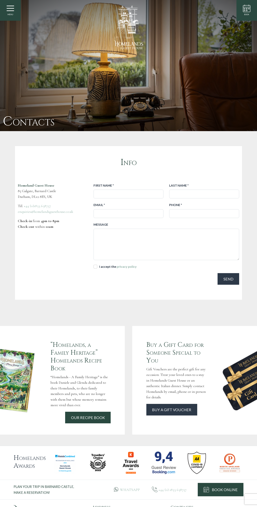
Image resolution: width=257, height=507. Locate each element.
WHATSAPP (130, 490)
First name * (104, 185)
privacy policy (127, 266)
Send (228, 279)
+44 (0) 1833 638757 (172, 490)
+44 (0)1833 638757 (37, 206)
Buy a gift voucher (171, 409)
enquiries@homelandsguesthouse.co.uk (45, 211)
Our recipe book (88, 417)
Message (101, 224)
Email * (99, 205)
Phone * (175, 205)
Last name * (179, 185)
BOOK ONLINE (220, 489)
